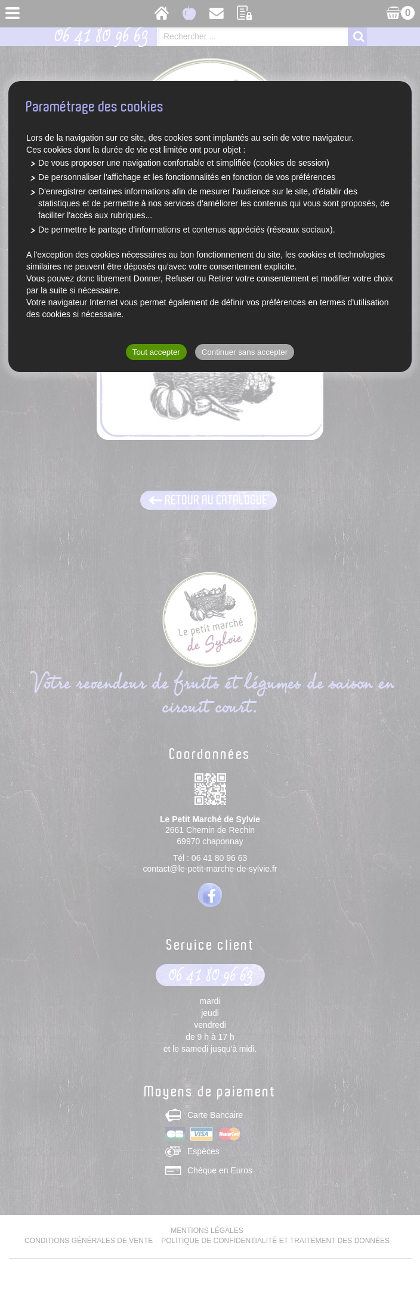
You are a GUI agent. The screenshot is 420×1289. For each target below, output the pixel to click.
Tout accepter (156, 352)
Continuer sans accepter (245, 352)
